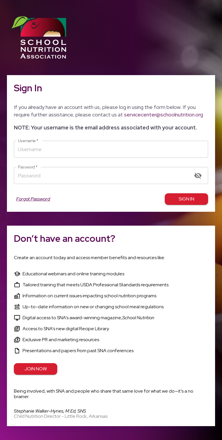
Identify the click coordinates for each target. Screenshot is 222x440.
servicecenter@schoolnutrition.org (163, 114)
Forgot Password (33, 199)
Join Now (35, 369)
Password (28, 167)
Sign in (186, 199)
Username (28, 141)
